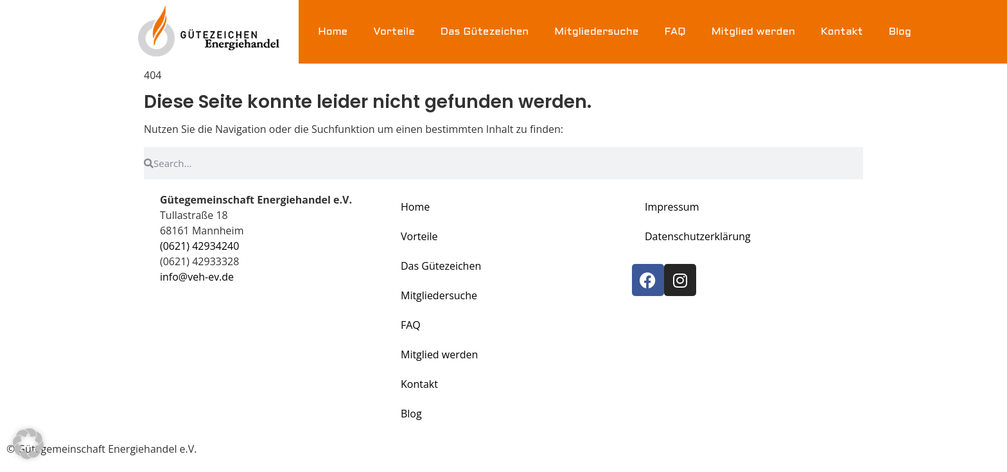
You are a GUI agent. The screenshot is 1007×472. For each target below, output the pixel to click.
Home (332, 32)
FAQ (674, 32)
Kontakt (842, 32)
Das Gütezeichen (485, 32)
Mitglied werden (753, 32)
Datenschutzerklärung (698, 236)
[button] (28, 443)
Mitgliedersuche (596, 32)
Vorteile (394, 32)
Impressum (672, 207)
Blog (900, 32)
